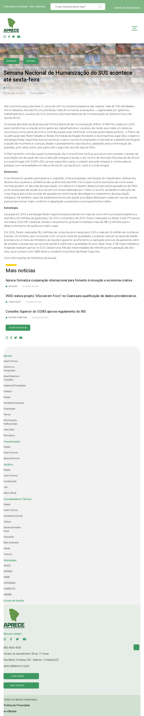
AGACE (7, 565)
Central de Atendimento (127, 7)
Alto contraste (37, 6)
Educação (9, 537)
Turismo (8, 554)
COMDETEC (9, 588)
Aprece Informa (11, 458)
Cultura (7, 521)
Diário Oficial (10, 493)
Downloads (9, 408)
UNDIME (8, 594)
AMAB (7, 577)
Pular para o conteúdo (16, 6)
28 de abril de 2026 (40, 317)
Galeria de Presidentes (15, 385)
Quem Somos (11, 361)
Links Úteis (9, 429)
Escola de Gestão (14, 600)
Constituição (10, 481)
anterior (11, 61)
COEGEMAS (10, 583)
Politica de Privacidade (17, 705)
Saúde (7, 548)
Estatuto (8, 391)
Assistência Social (13, 516)
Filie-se (7, 414)
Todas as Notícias (18, 328)
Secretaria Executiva (14, 403)
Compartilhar (37, 93)
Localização (17, 676)
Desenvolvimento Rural (12, 529)
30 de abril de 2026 (30, 286)
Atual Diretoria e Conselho (11, 378)
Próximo (31, 61)
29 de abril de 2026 (34, 302)
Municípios (9, 435)
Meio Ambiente (11, 542)
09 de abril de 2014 (14, 93)
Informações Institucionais (10, 422)
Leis (6, 487)
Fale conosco (17, 685)
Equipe (7, 397)
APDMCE (8, 571)
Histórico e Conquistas (9, 369)
